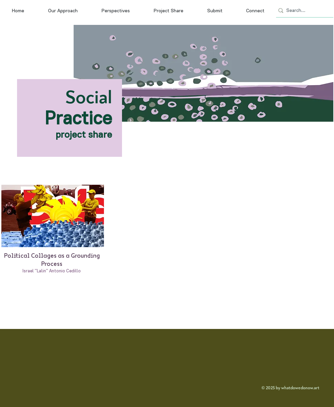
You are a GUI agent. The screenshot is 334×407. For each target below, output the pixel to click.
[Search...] (302, 10)
